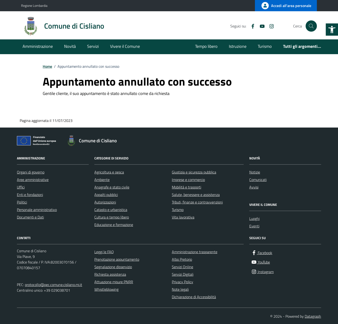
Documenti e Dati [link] (30, 217)
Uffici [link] (21, 187)
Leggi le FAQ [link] (104, 252)
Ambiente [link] (102, 179)
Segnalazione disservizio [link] (113, 267)
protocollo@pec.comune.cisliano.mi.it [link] (53, 284)
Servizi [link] (93, 46)
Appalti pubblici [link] (106, 194)
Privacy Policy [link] (182, 282)
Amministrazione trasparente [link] (194, 252)
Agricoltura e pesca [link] (109, 172)
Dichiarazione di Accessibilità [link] (194, 297)
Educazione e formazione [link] (113, 224)
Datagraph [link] (313, 316)
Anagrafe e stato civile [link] (111, 187)
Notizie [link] (254, 172)
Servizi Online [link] (182, 267)
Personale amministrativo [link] (37, 209)
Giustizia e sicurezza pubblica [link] (194, 172)
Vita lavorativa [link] (183, 217)
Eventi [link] (254, 226)
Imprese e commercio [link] (188, 179)
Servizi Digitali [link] (182, 274)
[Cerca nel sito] (311, 26)
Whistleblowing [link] (106, 289)
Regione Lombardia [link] (34, 5)
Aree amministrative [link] (33, 179)
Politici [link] (22, 202)
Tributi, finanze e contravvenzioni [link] (197, 202)
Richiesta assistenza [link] (110, 274)
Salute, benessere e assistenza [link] (196, 194)
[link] (332, 29)
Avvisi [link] (253, 187)
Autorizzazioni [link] (105, 202)
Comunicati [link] (258, 179)
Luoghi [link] (254, 218)
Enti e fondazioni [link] (30, 194)
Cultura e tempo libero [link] (111, 217)
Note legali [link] (180, 289)
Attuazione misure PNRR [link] (113, 282)
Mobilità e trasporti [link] (186, 187)
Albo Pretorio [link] (182, 259)
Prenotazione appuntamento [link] (116, 259)
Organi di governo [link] (30, 172)
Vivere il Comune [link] (125, 46)
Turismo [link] (265, 46)
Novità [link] (70, 46)
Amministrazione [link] (38, 46)
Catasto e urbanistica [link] (110, 209)
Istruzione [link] (237, 46)
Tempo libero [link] (206, 46)
